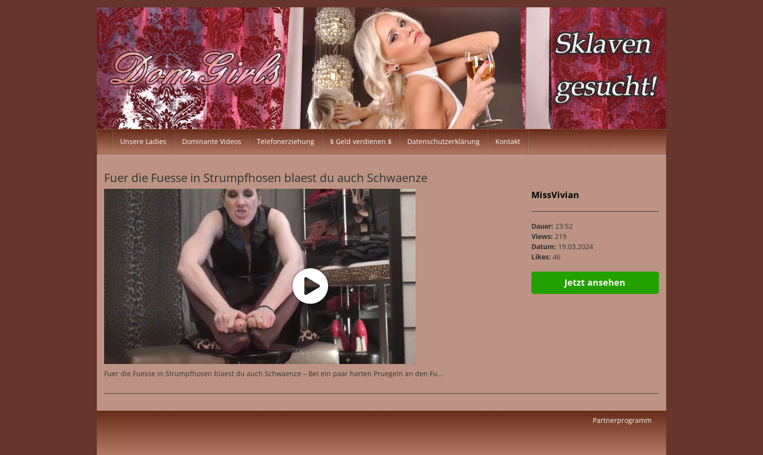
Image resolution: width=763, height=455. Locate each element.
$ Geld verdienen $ (361, 141)
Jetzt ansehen (594, 282)
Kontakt (507, 141)
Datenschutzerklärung (443, 141)
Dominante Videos (211, 141)
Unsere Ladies (143, 141)
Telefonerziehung (285, 141)
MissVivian (555, 194)
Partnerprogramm (622, 420)
